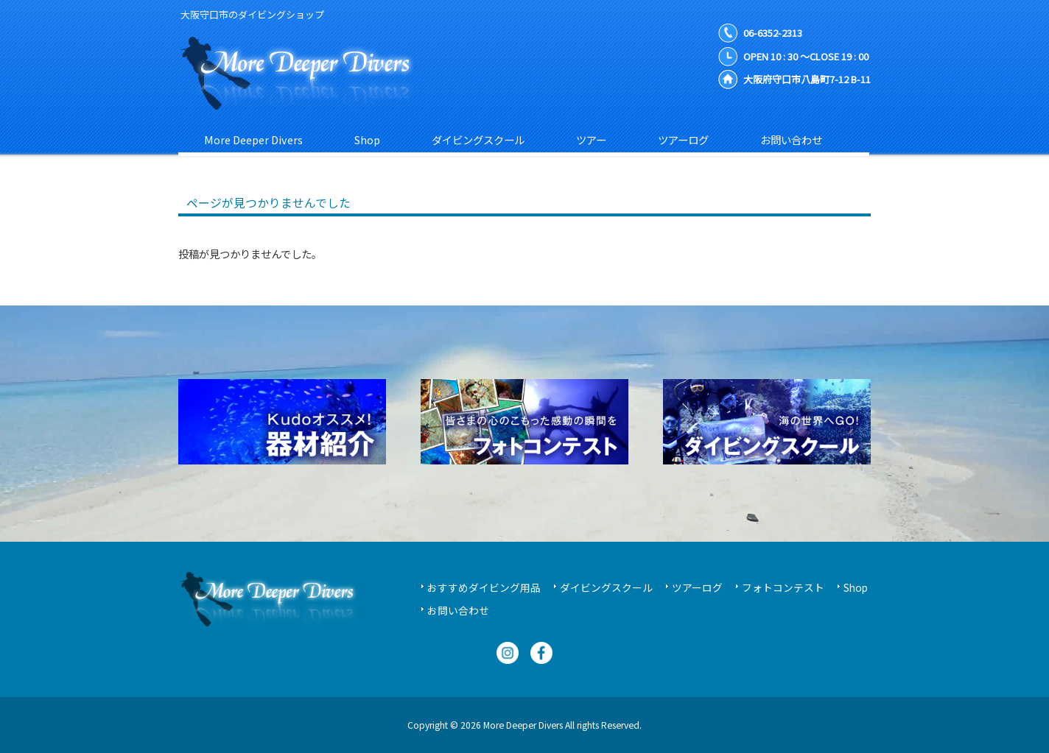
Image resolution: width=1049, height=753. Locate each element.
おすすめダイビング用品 (484, 587)
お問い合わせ (458, 610)
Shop (855, 587)
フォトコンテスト (783, 587)
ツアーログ (697, 587)
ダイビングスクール (606, 587)
